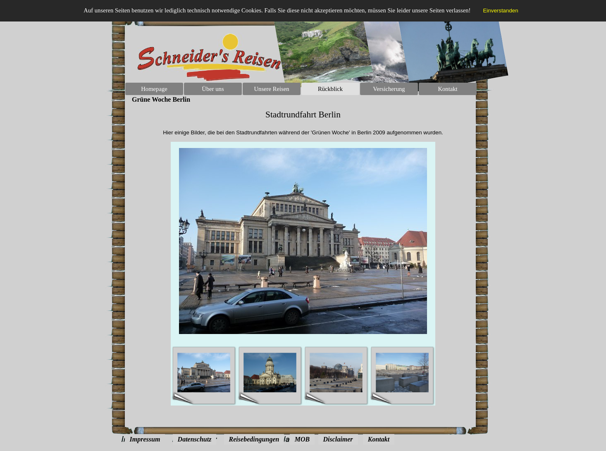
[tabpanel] (303, 123)
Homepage (154, 89)
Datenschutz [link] (195, 439)
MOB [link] (302, 439)
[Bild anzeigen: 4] (402, 373)
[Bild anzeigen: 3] (336, 373)
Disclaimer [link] (338, 439)
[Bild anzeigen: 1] (204, 373)
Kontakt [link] (378, 439)
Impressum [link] (145, 439)
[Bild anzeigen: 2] (270, 373)
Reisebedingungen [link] (254, 439)
